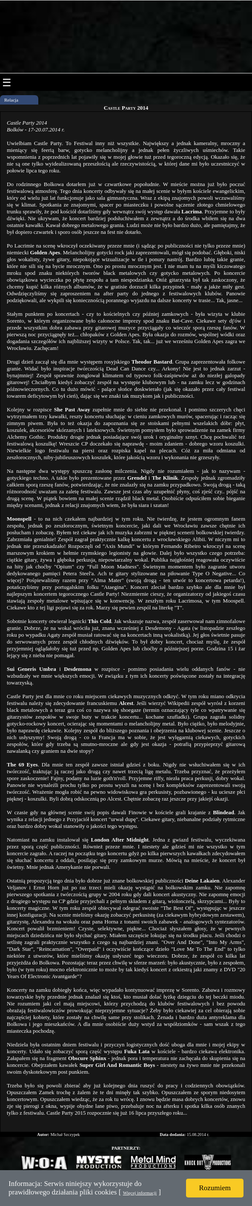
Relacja (11, 99)
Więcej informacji (140, 1192)
